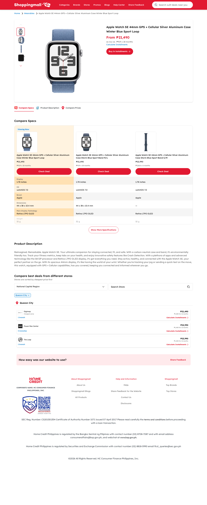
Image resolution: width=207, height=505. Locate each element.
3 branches (22, 331)
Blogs (107, 5)
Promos (97, 5)
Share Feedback (136, 5)
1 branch (21, 317)
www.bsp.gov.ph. (129, 437)
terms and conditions (154, 419)
